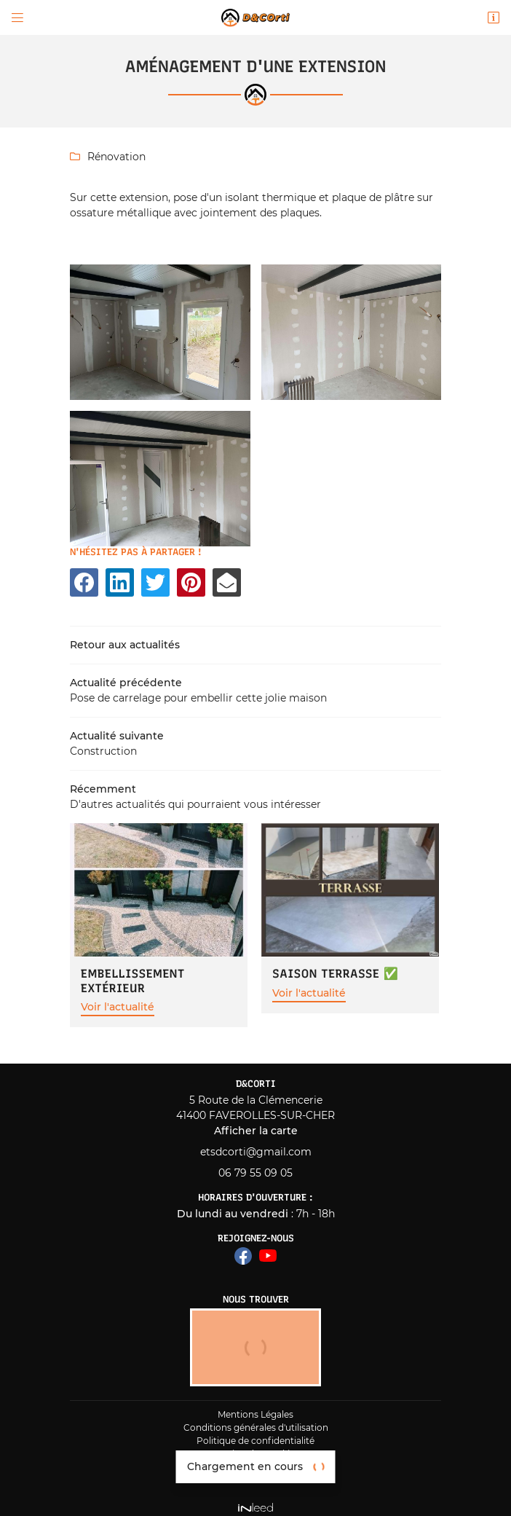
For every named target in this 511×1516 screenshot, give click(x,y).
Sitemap (255, 1459)
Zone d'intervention (255, 1472)
